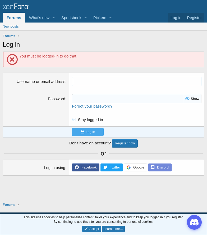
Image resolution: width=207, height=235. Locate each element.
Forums (14, 17)
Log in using (54, 167)
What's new (39, 17)
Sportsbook (71, 17)
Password (56, 98)
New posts (11, 26)
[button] (53, 18)
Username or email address (41, 81)
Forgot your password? (92, 106)
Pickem (99, 17)
